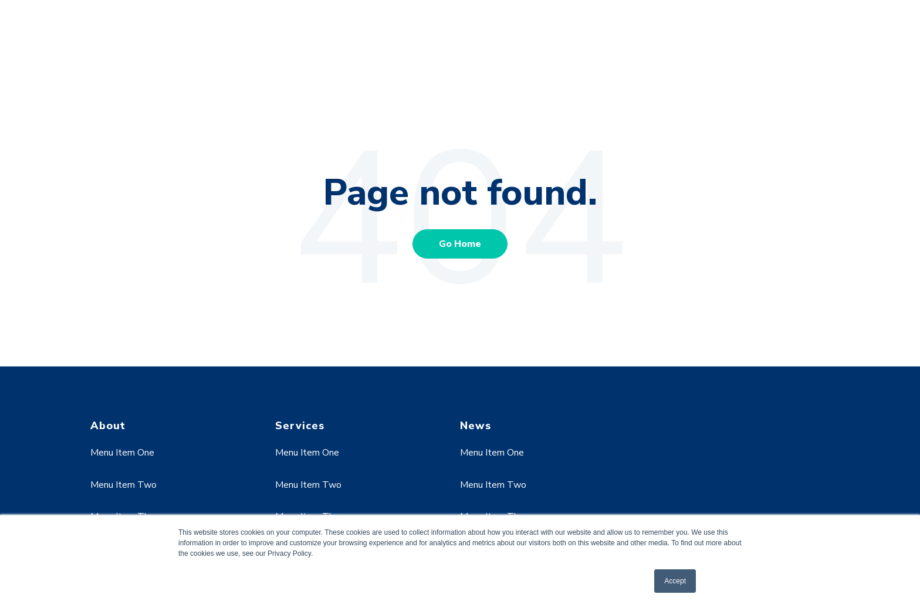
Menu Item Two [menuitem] (123, 484)
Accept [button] (675, 581)
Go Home (460, 243)
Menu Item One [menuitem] (122, 452)
